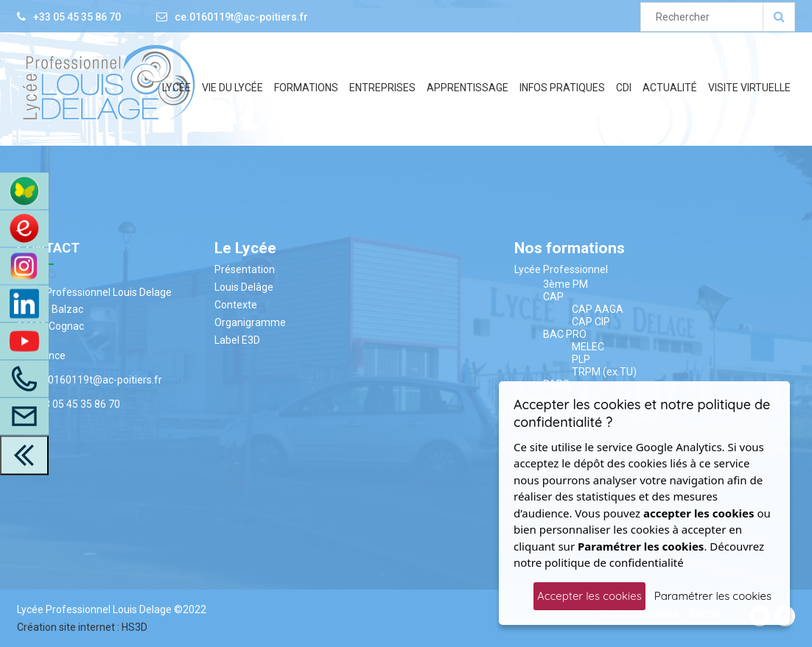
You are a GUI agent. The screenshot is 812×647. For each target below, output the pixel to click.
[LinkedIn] (24, 303)
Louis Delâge (243, 287)
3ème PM (565, 284)
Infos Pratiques (562, 87)
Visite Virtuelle (749, 87)
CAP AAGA (597, 309)
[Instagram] (24, 265)
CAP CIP (591, 322)
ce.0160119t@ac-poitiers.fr (241, 17)
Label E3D (237, 340)
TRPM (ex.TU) (604, 372)
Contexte (235, 305)
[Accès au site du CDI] (24, 228)
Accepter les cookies (589, 596)
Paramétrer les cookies (712, 596)
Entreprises (382, 87)
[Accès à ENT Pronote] (24, 190)
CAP (553, 297)
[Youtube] (24, 340)
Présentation (244, 269)
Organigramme (250, 322)
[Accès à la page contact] (24, 415)
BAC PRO (565, 334)
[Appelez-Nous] (24, 378)
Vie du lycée (232, 87)
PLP (581, 359)
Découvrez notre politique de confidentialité (639, 554)
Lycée (176, 87)
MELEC (588, 347)
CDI (623, 87)
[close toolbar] (24, 455)
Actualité (670, 87)
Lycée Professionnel (561, 269)
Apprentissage (467, 87)
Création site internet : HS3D (82, 627)
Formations (306, 87)
